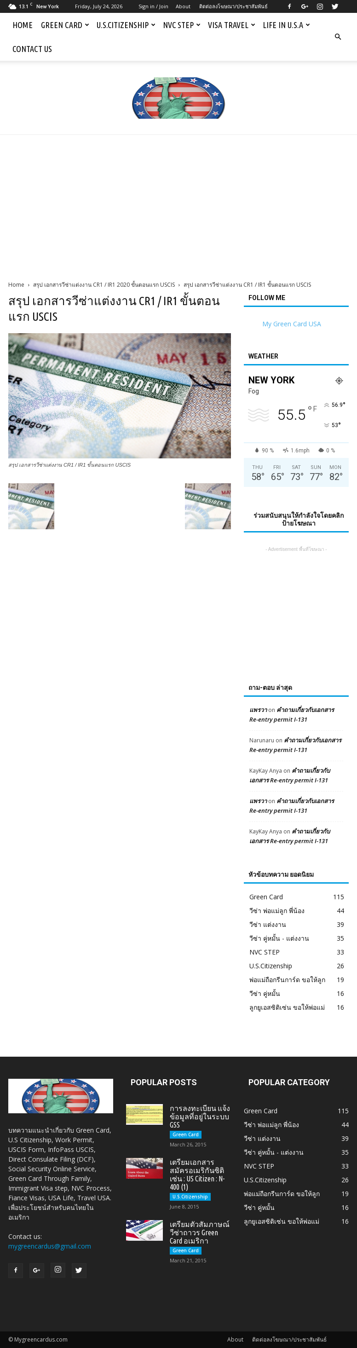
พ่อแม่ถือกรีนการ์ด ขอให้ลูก (287, 979)
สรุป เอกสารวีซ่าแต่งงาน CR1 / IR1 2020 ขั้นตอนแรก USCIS (104, 285)
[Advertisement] (178, 203)
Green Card (65, 24)
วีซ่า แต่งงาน (267, 924)
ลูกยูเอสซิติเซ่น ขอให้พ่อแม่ (287, 1007)
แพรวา (258, 710)
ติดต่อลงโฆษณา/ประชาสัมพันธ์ (233, 6)
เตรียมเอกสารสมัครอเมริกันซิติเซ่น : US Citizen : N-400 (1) (197, 1174)
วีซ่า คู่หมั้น (264, 993)
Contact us (32, 48)
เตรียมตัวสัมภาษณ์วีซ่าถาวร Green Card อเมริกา (200, 1232)
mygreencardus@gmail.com (49, 1246)
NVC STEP (182, 24)
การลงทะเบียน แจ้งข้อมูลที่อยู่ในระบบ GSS (200, 1116)
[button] (338, 37)
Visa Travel (231, 24)
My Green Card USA (291, 323)
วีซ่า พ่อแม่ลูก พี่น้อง (277, 910)
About (183, 6)
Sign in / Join (153, 6)
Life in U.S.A (286, 24)
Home (22, 24)
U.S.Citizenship (126, 24)
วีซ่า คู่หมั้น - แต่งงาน (279, 938)
